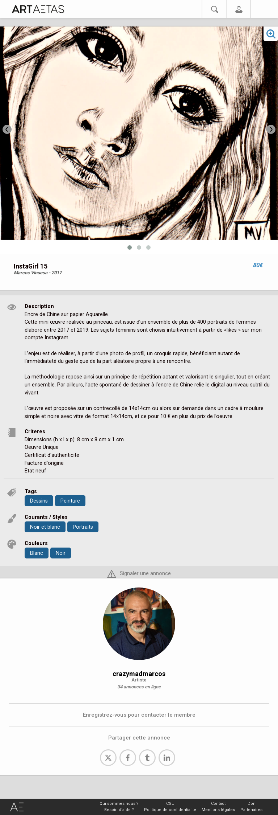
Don (252, 803)
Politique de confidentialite (170, 809)
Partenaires (251, 809)
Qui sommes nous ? (119, 803)
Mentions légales (218, 809)
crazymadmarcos (139, 673)
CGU (170, 803)
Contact (218, 803)
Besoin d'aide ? (119, 809)
